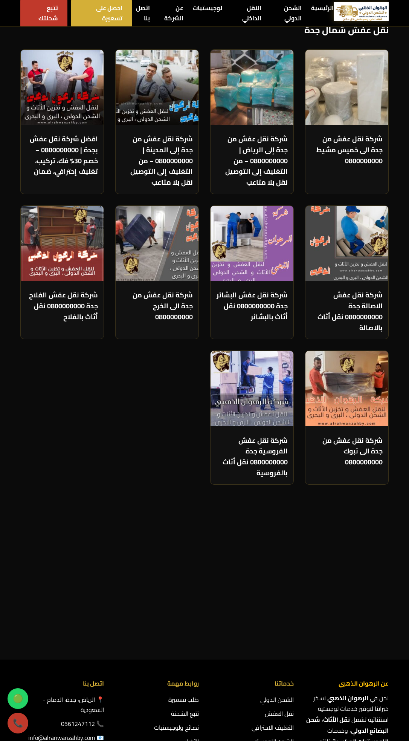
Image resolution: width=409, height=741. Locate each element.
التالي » (354, 489)
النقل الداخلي (251, 13)
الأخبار (192, 618)
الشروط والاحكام (83, 642)
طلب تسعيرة (183, 576)
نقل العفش (279, 590)
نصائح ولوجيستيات (176, 604)
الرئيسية (322, 8)
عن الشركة (173, 13)
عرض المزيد (364, 504)
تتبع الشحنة (185, 590)
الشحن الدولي (293, 13)
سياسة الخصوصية (177, 632)
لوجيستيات (207, 8)
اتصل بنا (143, 13)
